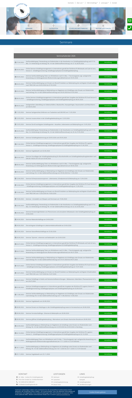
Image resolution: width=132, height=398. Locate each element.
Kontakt (114, 3)
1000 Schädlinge (92, 3)
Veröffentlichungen (85, 384)
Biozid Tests (57, 384)
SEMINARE (28, 26)
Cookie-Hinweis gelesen (97, 392)
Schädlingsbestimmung (78, 26)
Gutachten (56, 379)
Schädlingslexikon (85, 382)
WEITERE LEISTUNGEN (103, 27)
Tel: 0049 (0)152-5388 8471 (27, 382)
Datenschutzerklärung (63, 394)
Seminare (56, 377)
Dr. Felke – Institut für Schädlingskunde (31, 377)
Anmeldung (108, 62)
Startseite (71, 3)
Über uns (80, 3)
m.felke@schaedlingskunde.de (28, 384)
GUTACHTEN (53, 26)
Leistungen (105, 3)
